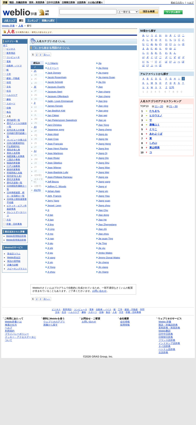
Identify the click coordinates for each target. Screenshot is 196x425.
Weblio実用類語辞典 (16, 236)
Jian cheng (104, 96)
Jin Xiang (103, 272)
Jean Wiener (54, 167)
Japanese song (55, 129)
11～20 (159, 106)
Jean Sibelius (54, 162)
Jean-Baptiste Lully (57, 172)
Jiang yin (103, 191)
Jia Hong (103, 68)
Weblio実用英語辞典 (16, 240)
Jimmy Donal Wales (109, 257)
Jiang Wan (104, 167)
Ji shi (50, 248)
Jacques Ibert (54, 91)
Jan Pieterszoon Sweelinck (62, 120)
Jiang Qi (102, 153)
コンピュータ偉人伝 (17, 140)
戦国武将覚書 (13, 163)
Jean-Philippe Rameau (59, 177)
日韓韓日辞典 (68, 2)
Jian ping (103, 110)
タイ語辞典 (164, 346)
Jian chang (104, 91)
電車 (8, 61)
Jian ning (103, 106)
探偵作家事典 (13, 169)
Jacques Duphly (56, 86)
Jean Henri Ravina (57, 148)
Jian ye (102, 120)
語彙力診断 (12, 265)
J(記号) (37, 190)
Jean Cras (53, 139)
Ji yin (50, 262)
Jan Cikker (53, 115)
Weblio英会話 (13, 257)
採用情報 (125, 324)
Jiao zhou (103, 233)
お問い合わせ (99, 291)
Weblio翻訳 (164, 330)
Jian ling (102, 101)
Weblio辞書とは (13, 321)
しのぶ (153, 142)
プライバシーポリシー (17, 334)
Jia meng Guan (106, 77)
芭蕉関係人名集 (14, 173)
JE (35, 87)
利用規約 (10, 330)
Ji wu (50, 252)
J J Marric (52, 63)
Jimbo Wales (105, 252)
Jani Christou (54, 125)
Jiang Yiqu (104, 196)
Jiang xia (103, 177)
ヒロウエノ (155, 115)
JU (35, 151)
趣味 (8, 99)
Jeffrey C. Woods (56, 186)
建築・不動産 (13, 78)
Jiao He (102, 219)
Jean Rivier (53, 158)
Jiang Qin (103, 158)
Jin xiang (103, 267)
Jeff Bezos (53, 181)
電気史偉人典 (13, 149)
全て (5, 45)
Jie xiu (101, 248)
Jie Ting (102, 243)
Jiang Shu (103, 162)
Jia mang (103, 72)
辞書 (5, 2)
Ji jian (50, 219)
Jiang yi (102, 186)
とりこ (153, 129)
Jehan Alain (53, 191)
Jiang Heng (104, 143)
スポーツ (10, 103)
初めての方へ (177, 2)
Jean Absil (53, 134)
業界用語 (10, 53)
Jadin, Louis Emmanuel (60, 101)
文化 (8, 86)
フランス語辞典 (167, 340)
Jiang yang (104, 181)
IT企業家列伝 (13, 146)
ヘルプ (190, 2)
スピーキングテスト (17, 268)
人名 (20, 25)
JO (35, 127)
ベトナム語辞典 (167, 349)
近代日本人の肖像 (15, 130)
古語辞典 (81, 2)
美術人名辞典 (13, 153)
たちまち (154, 110)
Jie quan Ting (105, 238)
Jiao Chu (103, 210)
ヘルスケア (11, 95)
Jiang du (103, 134)
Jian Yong (103, 125)
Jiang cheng (105, 129)
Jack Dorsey (54, 72)
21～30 (173, 106)
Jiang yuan (104, 200)
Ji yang (51, 257)
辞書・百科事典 (14, 224)
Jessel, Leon (54, 205)
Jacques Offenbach (58, 96)
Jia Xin (102, 82)
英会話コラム (13, 253)
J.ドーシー (53, 68)
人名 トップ (9, 20)
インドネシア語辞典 (169, 343)
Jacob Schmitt (55, 82)
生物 (8, 108)
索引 (21, 20)
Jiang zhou (104, 205)
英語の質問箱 (13, 261)
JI (35, 103)
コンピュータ (13, 57)
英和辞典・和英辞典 (169, 327)
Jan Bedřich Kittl (56, 110)
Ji (48, 210)
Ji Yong (51, 267)
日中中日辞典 (53, 2)
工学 (8, 74)
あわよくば (155, 133)
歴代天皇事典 (13, 179)
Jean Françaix (55, 143)
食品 (8, 112)
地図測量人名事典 (15, 156)
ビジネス (10, 49)
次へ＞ (47, 54)
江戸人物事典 (13, 166)
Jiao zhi (102, 229)
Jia (99, 63)
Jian (100, 86)
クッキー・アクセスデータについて (20, 339)
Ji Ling (51, 229)
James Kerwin (55, 106)
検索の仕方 (11, 324)
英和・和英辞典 (36, 2)
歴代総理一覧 (13, 120)
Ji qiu (50, 243)
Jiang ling (103, 148)
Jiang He (103, 139)
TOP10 (144, 106)
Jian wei (102, 115)
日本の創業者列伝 (15, 143)
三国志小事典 (13, 159)
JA (35, 71)
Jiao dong (103, 215)
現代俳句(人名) (14, 176)
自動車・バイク (14, 65)
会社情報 (125, 321)
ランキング (32, 20)
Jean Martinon (55, 153)
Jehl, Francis (54, 196)
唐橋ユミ (154, 124)
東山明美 (154, 147)
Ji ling (50, 224)
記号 (171, 87)
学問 (8, 82)
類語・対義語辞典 (18, 2)
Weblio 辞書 (8, 25)
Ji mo (50, 233)
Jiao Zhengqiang (107, 224)
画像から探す (48, 20)
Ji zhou (51, 272)
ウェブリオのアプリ (54, 321)
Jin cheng (103, 262)
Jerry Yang (53, 200)
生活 (8, 91)
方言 (8, 220)
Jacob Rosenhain (56, 77)
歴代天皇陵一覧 (14, 182)
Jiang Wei (103, 172)
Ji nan (50, 238)
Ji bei (50, 215)
